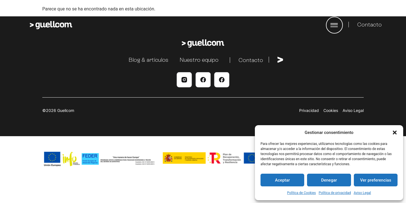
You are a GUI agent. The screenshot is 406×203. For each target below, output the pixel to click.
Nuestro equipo (199, 60)
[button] (395, 132)
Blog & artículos (148, 60)
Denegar (329, 180)
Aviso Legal (362, 193)
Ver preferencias (375, 180)
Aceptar (282, 180)
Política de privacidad (335, 193)
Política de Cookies (301, 193)
